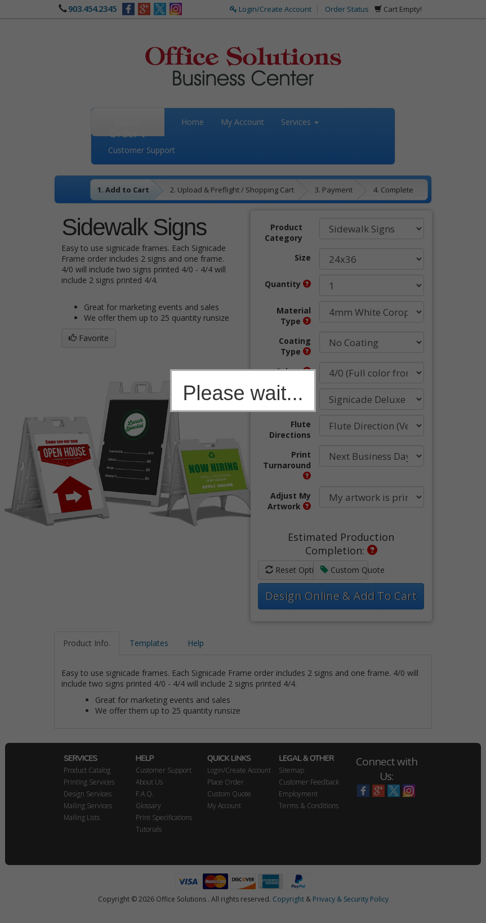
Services (300, 122)
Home (192, 122)
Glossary (148, 805)
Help (196, 643)
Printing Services (89, 782)
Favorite (89, 338)
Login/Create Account (270, 9)
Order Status (347, 9)
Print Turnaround (287, 464)
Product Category (283, 232)
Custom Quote (344, 569)
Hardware (291, 397)
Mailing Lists (82, 817)
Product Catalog (87, 770)
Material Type (294, 315)
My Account (242, 122)
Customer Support (141, 150)
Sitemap (291, 770)
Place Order (225, 782)
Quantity (288, 284)
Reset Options (289, 569)
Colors (293, 371)
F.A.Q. (145, 794)
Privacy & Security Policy (351, 899)
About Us (149, 782)
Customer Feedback (309, 782)
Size (303, 257)
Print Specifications (164, 817)
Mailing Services (88, 805)
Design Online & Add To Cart (341, 595)
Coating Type (295, 346)
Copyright (288, 899)
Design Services (88, 794)
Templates (149, 643)
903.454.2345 (92, 8)
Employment (298, 794)
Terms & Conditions (308, 805)
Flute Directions (290, 429)
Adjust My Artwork (289, 501)
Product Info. (86, 643)
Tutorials (149, 829)
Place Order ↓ (127, 125)
